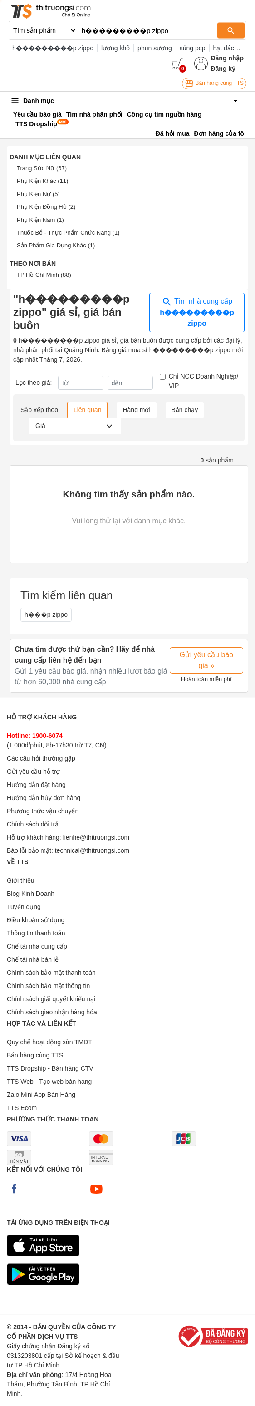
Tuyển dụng (24, 906)
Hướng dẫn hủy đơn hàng (43, 797)
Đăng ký (223, 68)
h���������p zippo (52, 48)
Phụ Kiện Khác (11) (42, 180)
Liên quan (88, 409)
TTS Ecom (22, 1107)
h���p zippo (46, 614)
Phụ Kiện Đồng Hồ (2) (46, 206)
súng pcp (193, 48)
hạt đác (223, 48)
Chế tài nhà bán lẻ (33, 959)
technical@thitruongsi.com (92, 850)
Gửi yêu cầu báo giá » (206, 660)
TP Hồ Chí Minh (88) (44, 274)
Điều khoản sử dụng (35, 920)
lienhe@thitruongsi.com (96, 837)
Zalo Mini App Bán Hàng (41, 1094)
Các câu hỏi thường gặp (41, 758)
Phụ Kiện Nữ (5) (38, 194)
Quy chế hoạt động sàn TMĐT (49, 1042)
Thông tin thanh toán (36, 933)
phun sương (154, 48)
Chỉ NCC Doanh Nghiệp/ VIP (204, 381)
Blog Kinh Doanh (30, 893)
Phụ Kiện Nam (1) (40, 219)
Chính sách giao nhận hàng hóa (52, 1012)
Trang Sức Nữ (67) (42, 168)
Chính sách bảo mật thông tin (48, 985)
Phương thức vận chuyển (42, 811)
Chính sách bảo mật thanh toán (51, 972)
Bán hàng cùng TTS (214, 83)
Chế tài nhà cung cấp (37, 946)
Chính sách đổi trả (33, 824)
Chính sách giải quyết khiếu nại (51, 999)
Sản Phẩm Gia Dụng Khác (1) (56, 245)
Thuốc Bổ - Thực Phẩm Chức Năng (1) (68, 232)
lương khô (115, 48)
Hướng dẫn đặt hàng (36, 784)
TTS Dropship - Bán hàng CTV (50, 1068)
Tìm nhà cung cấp (197, 311)
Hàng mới (136, 409)
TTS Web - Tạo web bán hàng (49, 1081)
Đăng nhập (227, 58)
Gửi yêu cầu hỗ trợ (33, 771)
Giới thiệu (20, 880)
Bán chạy (185, 409)
